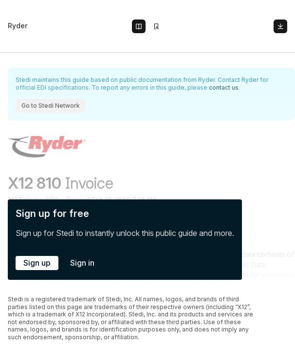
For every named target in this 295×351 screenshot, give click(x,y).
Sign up (37, 263)
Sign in (82, 263)
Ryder (17, 25)
